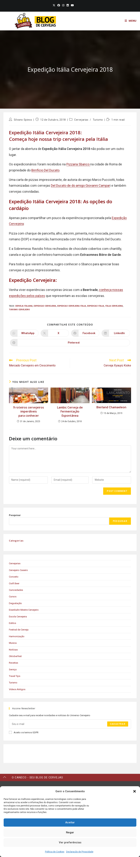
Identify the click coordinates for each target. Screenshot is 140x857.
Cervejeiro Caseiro (18, 570)
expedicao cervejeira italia (71, 306)
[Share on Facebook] (85, 333)
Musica (13, 643)
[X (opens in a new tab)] (54, 5)
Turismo (98, 119)
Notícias (13, 649)
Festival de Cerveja (18, 629)
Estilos (12, 623)
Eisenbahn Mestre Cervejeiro (24, 609)
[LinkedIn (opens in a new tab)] (67, 5)
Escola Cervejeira (18, 616)
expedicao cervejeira (45, 306)
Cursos (12, 596)
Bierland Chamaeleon (111, 407)
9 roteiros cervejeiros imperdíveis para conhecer (28, 411)
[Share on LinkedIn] (116, 333)
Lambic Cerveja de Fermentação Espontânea (70, 411)
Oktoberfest (15, 656)
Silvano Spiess (23, 119)
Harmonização (16, 636)
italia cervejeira (114, 306)
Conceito (13, 576)
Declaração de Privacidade (79, 851)
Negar (70, 832)
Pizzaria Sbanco (78, 164)
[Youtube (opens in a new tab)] (72, 5)
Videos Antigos (17, 689)
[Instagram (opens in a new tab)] (63, 5)
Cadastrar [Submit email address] (117, 724)
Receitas (13, 662)
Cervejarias (81, 119)
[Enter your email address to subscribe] (70, 724)
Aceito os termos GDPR (23, 732)
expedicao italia (95, 306)
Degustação (15, 603)
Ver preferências (70, 842)
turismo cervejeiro (19, 309)
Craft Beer (14, 583)
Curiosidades (16, 590)
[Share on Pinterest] (70, 342)
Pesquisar (15, 515)
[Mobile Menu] (131, 21)
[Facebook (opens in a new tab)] (58, 5)
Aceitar (70, 822)
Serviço (13, 669)
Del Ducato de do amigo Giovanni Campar (80, 185)
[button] (134, 791)
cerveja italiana (24, 306)
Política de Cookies (54, 851)
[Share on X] (55, 333)
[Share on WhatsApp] (24, 333)
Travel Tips (14, 676)
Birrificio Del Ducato (45, 170)
